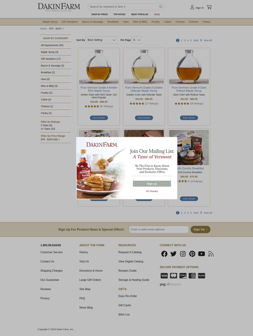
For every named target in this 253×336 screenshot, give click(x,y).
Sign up (152, 183)
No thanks (152, 190)
